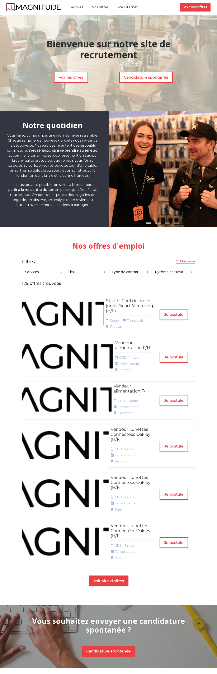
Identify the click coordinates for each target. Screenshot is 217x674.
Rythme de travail (173, 272)
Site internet (127, 7)
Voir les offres (71, 77)
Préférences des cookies (111, 621)
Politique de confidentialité (113, 584)
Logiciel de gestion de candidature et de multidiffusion (108, 661)
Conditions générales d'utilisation (110, 593)
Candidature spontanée (146, 77)
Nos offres (100, 7)
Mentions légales (109, 575)
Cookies (108, 602)
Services (43, 272)
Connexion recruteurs (110, 613)
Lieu (86, 272)
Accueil (77, 7)
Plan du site (110, 607)
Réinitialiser (185, 261)
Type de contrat (130, 272)
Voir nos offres (195, 7)
